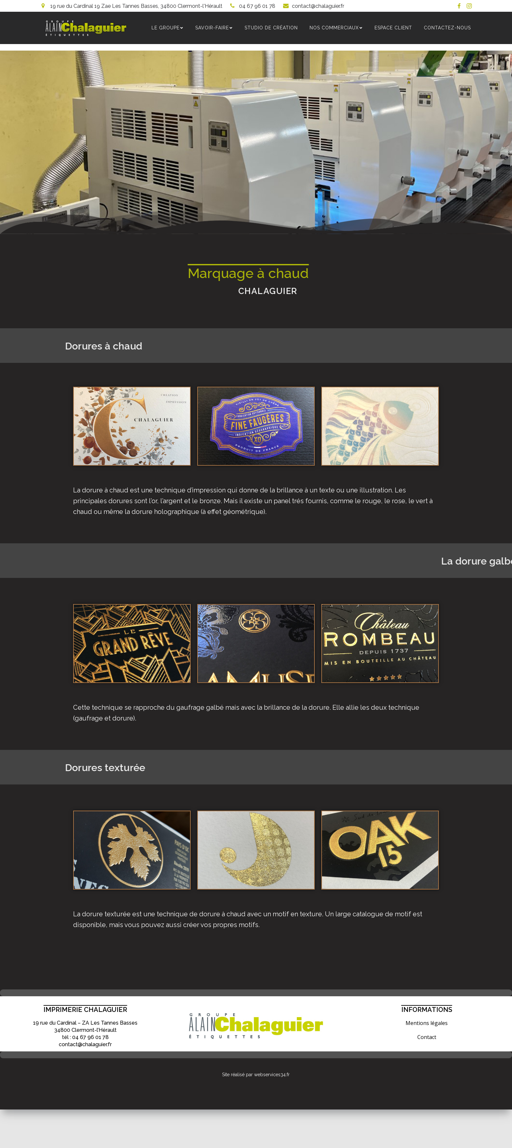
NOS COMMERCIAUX (336, 28)
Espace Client (393, 28)
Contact (426, 1037)
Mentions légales (427, 1023)
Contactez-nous (447, 28)
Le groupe (168, 28)
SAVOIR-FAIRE (214, 28)
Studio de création (271, 28)
